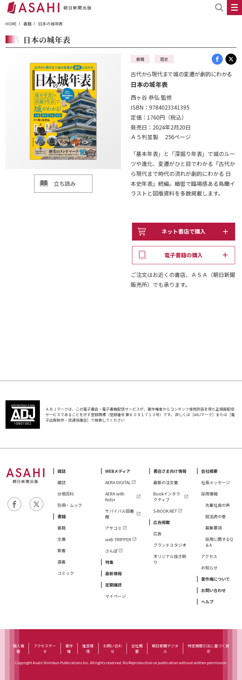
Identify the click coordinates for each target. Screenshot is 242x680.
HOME (11, 23)
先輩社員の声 (217, 505)
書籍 (27, 23)
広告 (157, 533)
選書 (61, 562)
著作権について (215, 579)
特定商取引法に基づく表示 (208, 648)
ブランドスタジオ (169, 545)
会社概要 (209, 471)
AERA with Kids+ (114, 496)
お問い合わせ (213, 590)
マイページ (115, 596)
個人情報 (18, 648)
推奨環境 (88, 648)
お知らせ (209, 567)
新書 (61, 550)
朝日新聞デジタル (165, 648)
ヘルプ (207, 601)
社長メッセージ (215, 482)
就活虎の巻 (215, 516)
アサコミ (113, 528)
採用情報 (209, 494)
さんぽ (111, 551)
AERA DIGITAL (118, 482)
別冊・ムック (69, 505)
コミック (65, 573)
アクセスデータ (45, 648)
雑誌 (61, 471)
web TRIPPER (118, 539)
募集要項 (213, 528)
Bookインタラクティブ (166, 496)
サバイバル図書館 (119, 514)
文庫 (61, 539)
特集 (109, 562)
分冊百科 (65, 494)
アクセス (209, 556)
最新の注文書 (165, 482)
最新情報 (113, 573)
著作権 (69, 648)
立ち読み (65, 183)
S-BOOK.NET (165, 511)
